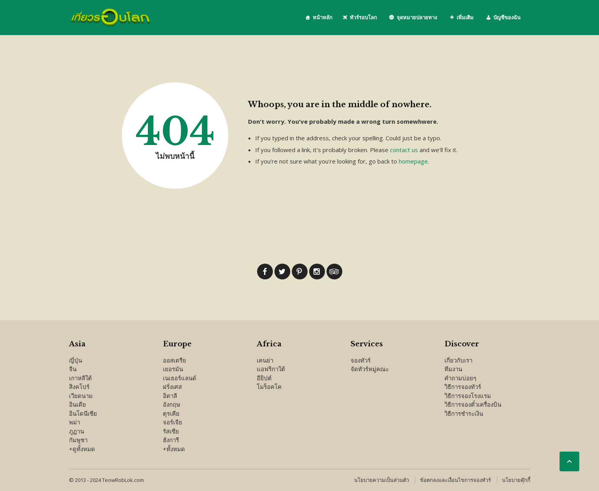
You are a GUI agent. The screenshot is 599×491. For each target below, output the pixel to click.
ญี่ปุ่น (75, 360)
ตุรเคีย (171, 413)
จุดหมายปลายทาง (417, 17)
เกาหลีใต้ (80, 378)
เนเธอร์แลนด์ (179, 378)
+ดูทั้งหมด (82, 449)
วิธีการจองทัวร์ (462, 387)
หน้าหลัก (322, 17)
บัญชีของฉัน (507, 17)
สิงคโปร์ (79, 387)
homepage (413, 161)
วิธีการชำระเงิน (463, 413)
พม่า (74, 422)
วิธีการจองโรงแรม (467, 396)
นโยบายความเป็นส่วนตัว (381, 480)
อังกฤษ (171, 404)
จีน (73, 369)
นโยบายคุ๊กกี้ (516, 480)
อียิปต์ (264, 378)
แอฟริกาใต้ (271, 369)
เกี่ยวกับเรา (458, 360)
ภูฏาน (76, 431)
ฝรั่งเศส (172, 387)
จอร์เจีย (172, 422)
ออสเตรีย (174, 360)
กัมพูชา (78, 440)
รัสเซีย (171, 431)
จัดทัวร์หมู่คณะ (370, 369)
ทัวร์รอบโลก (363, 17)
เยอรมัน (173, 369)
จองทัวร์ (361, 360)
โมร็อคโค (269, 387)
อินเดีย (77, 404)
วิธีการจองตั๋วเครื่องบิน (472, 404)
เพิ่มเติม (465, 17)
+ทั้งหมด (174, 449)
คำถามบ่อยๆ (460, 378)
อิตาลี (170, 396)
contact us (404, 150)
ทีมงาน (453, 369)
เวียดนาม (81, 396)
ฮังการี (171, 440)
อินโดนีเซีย (83, 413)
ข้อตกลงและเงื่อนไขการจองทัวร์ (455, 480)
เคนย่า (265, 360)
